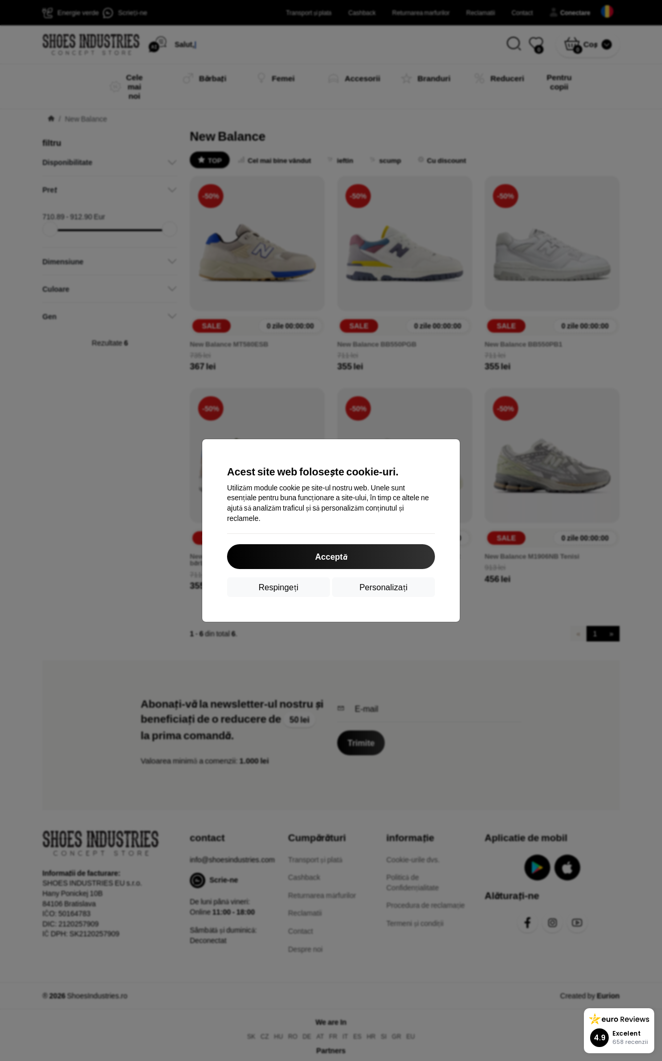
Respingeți (278, 587)
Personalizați (383, 587)
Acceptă (331, 556)
